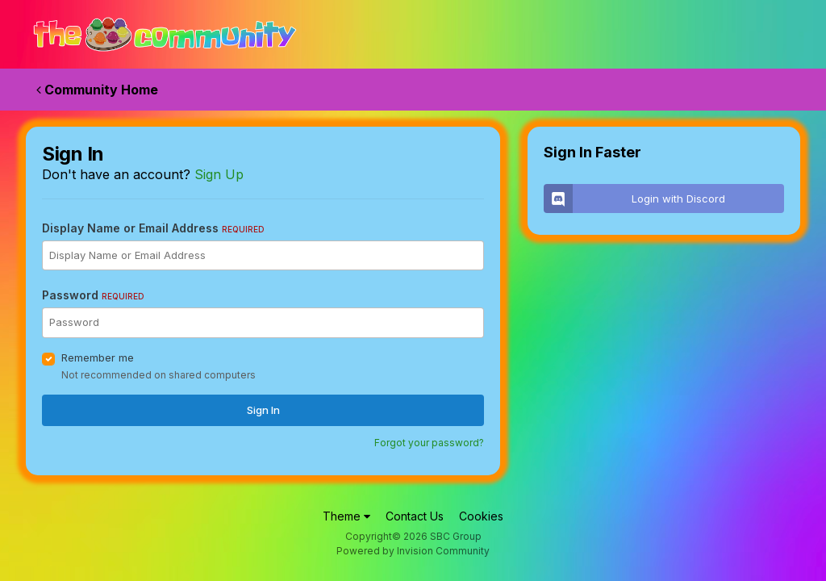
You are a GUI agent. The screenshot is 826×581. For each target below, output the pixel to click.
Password (93, 295)
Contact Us (415, 516)
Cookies (481, 516)
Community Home (97, 90)
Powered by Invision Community (413, 551)
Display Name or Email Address (153, 228)
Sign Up (219, 174)
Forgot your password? (429, 443)
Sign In (263, 409)
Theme (346, 516)
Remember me (97, 357)
